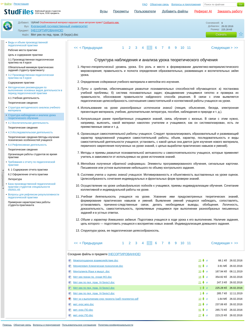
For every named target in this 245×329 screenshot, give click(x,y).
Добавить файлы (175, 11)
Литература (15, 139)
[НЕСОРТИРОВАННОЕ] (47, 30)
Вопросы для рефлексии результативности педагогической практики (33, 156)
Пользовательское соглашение (79, 325)
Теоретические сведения (23, 63)
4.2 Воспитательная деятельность (28, 83)
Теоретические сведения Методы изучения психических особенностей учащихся (33, 99)
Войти (8, 3)
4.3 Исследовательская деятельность (30, 92)
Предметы (121, 11)
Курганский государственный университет (59, 26)
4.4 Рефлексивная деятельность (27, 105)
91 (199, 309)
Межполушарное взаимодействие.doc (95, 260)
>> (236, 48)
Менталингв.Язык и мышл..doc (91, 271)
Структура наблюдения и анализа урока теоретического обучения (32, 77)
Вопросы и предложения (186, 4)
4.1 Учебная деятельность (23, 58)
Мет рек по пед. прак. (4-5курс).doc (94, 282)
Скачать (221, 34)
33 (199, 271)
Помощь (7, 325)
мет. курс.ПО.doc (83, 309)
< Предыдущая (90, 48)
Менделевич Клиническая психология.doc (98, 265)
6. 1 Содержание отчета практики (28, 130)
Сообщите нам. (111, 22)
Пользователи (145, 11)
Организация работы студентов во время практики (32, 116)
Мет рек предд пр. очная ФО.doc (92, 276)
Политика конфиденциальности (115, 325)
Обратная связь (159, 4)
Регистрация (21, 3)
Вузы (104, 11)
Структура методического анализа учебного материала (34, 69)
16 (199, 276)
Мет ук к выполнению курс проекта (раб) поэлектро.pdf (105, 298)
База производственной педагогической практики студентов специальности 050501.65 (31, 147)
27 (199, 315)
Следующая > (222, 48)
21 (199, 282)
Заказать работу (229, 11)
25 (199, 260)
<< (76, 48)
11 (189, 48)
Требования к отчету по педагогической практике (31, 124)
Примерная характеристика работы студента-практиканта (29, 164)
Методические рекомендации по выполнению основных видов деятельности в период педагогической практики (35, 50)
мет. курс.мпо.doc (83, 304)
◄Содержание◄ (2, 104)
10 (182, 48)
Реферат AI (203, 11)
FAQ (144, 4)
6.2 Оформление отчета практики (28, 134)
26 (199, 304)
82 (199, 265)
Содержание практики (21, 43)
